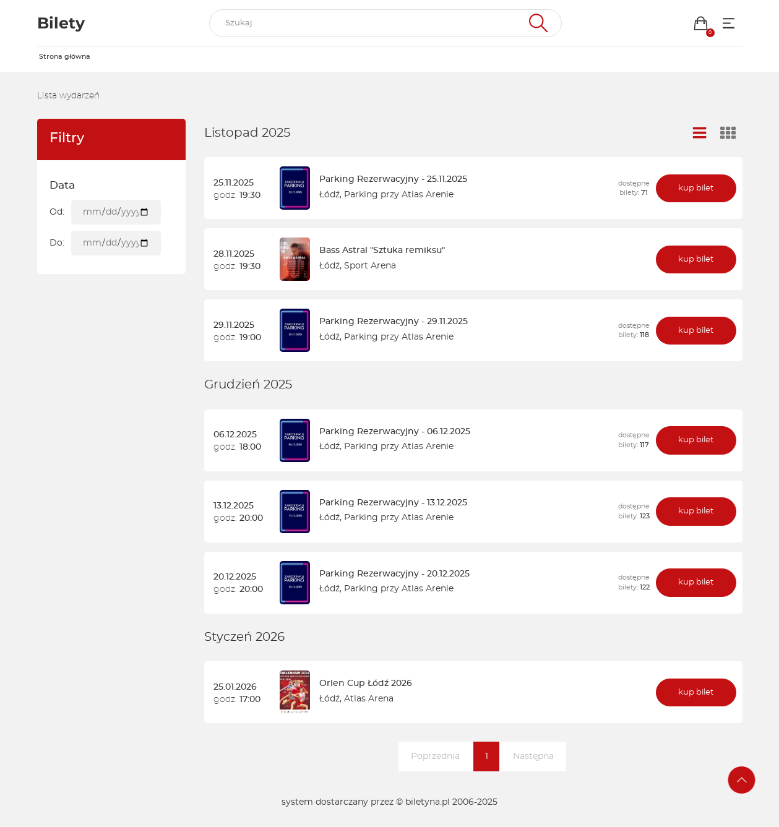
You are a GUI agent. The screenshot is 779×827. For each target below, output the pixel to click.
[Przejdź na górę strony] (742, 780)
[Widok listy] (699, 134)
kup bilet (695, 188)
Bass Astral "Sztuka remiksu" (382, 250)
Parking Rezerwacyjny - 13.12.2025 (393, 503)
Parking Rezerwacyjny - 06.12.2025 (394, 431)
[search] (385, 23)
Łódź (329, 195)
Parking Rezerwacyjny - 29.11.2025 (393, 321)
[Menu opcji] (728, 23)
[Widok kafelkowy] (727, 134)
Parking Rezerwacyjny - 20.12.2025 (394, 574)
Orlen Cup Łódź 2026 (365, 683)
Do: (56, 243)
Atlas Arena (369, 699)
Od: (56, 212)
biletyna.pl (427, 802)
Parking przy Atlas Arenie (399, 195)
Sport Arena (370, 266)
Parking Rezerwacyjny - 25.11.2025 (393, 179)
